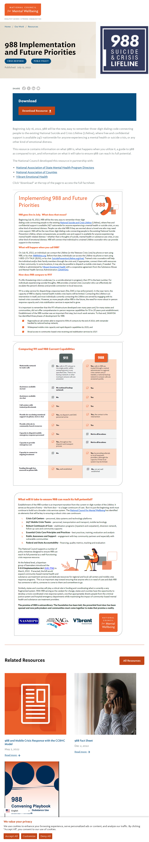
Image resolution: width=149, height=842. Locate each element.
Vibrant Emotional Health (32, 176)
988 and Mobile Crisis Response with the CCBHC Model (35, 745)
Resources (33, 26)
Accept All (11, 836)
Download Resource (35, 110)
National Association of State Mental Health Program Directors (55, 167)
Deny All (45, 836)
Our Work (19, 26)
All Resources (132, 660)
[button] (17, 810)
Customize (29, 836)
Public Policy (41, 61)
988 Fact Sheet (105, 743)
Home (8, 26)
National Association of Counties (36, 172)
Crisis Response (15, 61)
